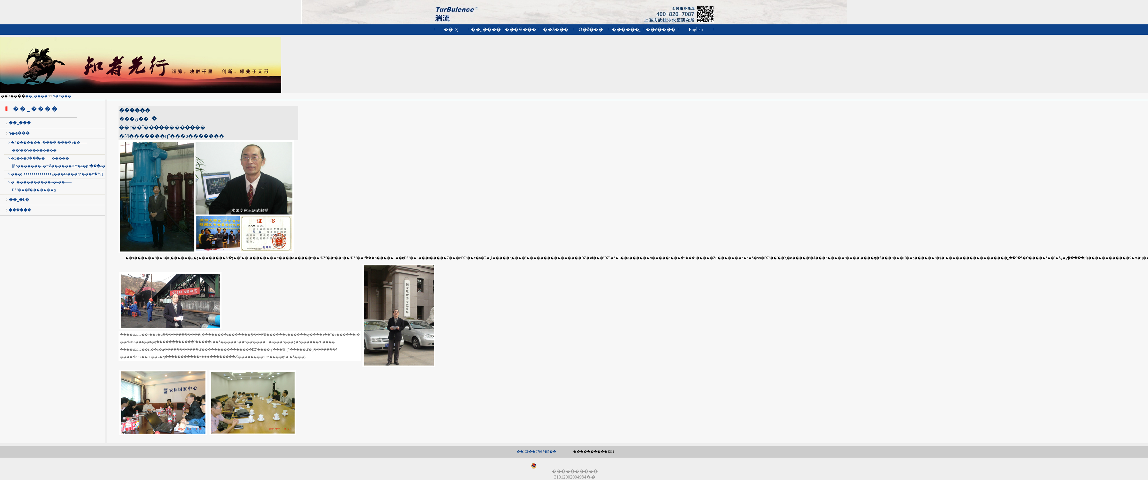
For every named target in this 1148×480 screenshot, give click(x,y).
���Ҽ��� (520, 29)
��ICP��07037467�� (536, 452)
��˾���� (486, 29)
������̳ (625, 29)
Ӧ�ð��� (591, 29)
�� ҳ (451, 29)
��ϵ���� (661, 29)
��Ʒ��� (556, 29)
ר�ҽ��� (62, 96)
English (696, 29)
